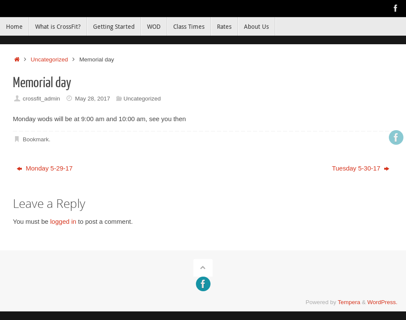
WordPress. (382, 302)
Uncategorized (49, 59)
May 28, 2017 (92, 98)
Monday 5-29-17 (44, 168)
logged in (63, 221)
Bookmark (36, 139)
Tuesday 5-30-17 (360, 168)
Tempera (349, 302)
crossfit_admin (41, 98)
